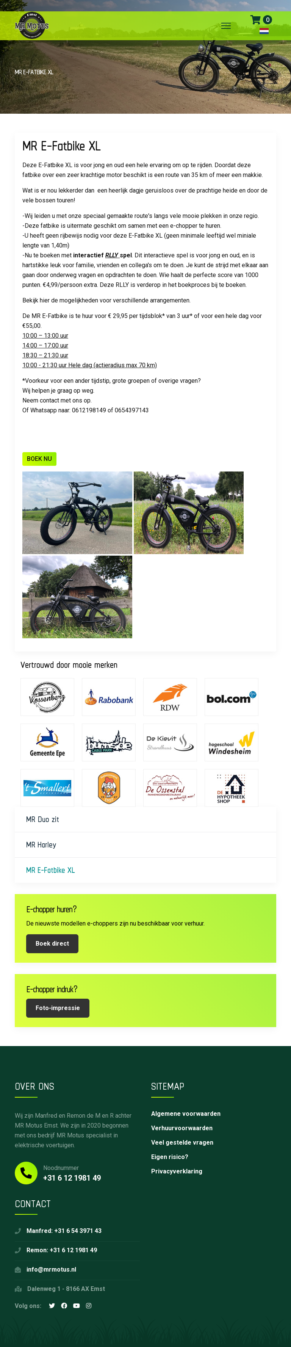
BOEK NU (39, 458)
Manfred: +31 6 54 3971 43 (64, 1230)
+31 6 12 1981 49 (72, 1178)
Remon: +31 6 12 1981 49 (62, 1250)
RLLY (112, 255)
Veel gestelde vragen (182, 1142)
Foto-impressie (58, 1008)
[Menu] (226, 26)
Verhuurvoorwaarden (182, 1128)
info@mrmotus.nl (51, 1269)
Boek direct (52, 943)
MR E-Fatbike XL (50, 870)
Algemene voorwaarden (186, 1113)
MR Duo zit (42, 819)
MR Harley (41, 844)
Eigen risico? (169, 1157)
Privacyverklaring (176, 1171)
